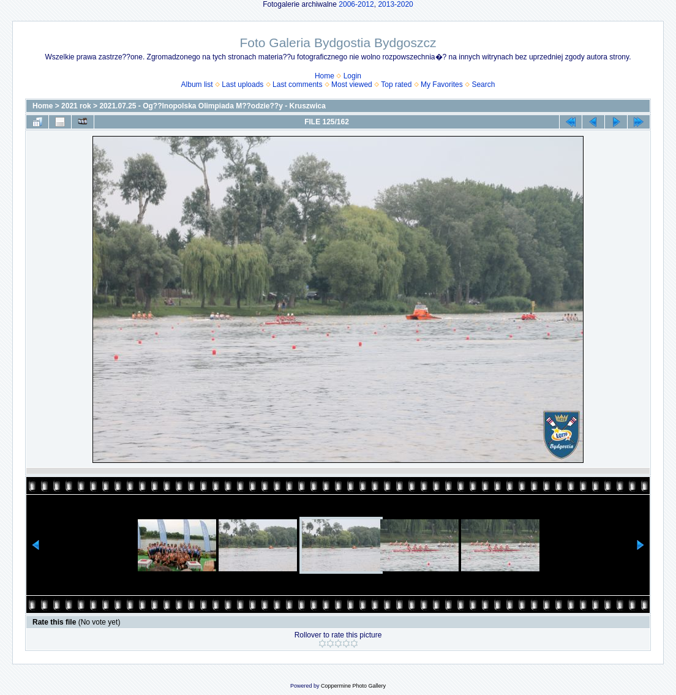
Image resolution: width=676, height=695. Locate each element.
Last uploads (242, 84)
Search (483, 84)
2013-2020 (395, 4)
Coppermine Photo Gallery (353, 686)
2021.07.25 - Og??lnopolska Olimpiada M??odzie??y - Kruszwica (212, 106)
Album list (197, 84)
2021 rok (76, 106)
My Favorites (442, 84)
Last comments (297, 84)
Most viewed (351, 84)
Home (324, 76)
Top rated (396, 84)
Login (352, 76)
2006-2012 (356, 4)
